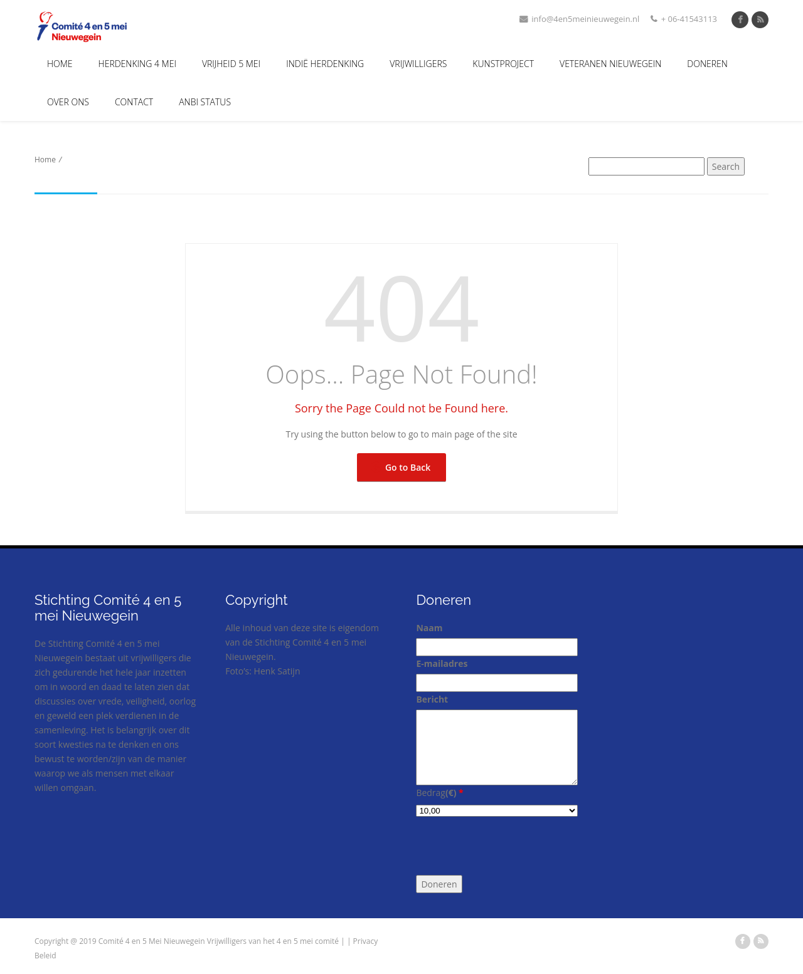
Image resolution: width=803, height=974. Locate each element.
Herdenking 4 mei (137, 64)
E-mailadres (441, 663)
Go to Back (401, 467)
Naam (429, 628)
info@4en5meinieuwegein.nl (579, 18)
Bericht (432, 699)
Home (60, 64)
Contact (134, 102)
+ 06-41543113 (684, 18)
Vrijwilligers (418, 64)
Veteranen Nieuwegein (610, 64)
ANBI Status (205, 102)
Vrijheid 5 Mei (231, 64)
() (454, 793)
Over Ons (68, 102)
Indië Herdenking (325, 64)
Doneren (707, 64)
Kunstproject (503, 64)
